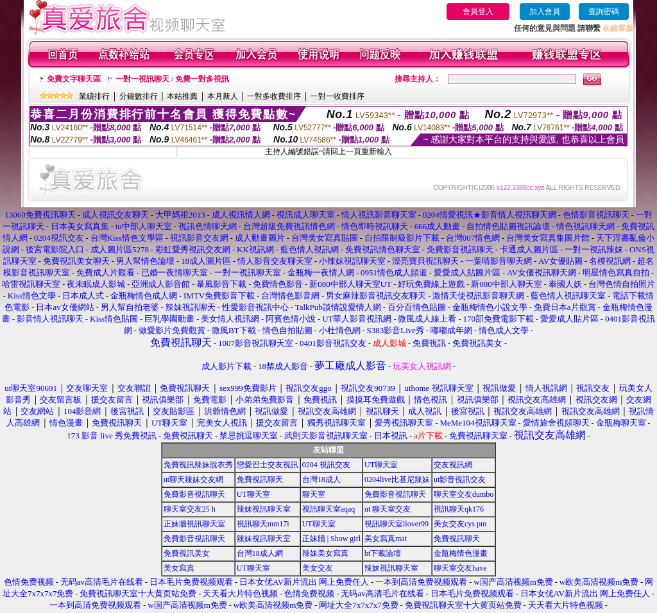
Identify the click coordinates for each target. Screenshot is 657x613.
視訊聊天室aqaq (328, 509)
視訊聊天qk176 (459, 509)
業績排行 (94, 96)
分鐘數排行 (138, 96)
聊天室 (313, 494)
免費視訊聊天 (260, 479)
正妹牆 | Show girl (331, 538)
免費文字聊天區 (74, 78)
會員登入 (478, 11)
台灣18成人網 (260, 553)
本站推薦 (182, 96)
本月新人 (222, 96)
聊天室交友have (460, 568)
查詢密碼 (603, 11)
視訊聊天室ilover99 (396, 523)
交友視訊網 (453, 464)
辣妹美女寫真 (325, 553)
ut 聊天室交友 (387, 509)
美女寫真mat (385, 538)
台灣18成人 (321, 479)
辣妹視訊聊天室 (264, 509)
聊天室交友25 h (190, 509)
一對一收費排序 (337, 96)
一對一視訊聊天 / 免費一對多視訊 (172, 78)
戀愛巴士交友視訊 (267, 464)
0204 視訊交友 (326, 464)
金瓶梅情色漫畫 (461, 553)
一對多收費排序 (274, 96)
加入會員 (544, 11)
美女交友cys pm (460, 523)
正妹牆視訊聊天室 (194, 523)
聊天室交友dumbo (463, 494)
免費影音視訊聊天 (194, 494)
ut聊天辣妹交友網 (193, 479)
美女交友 (317, 568)
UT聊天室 (381, 464)
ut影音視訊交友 (460, 479)
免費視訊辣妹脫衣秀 (198, 464)
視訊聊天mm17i (263, 523)
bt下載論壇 (382, 553)
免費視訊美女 (187, 553)
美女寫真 (179, 568)
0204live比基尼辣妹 (397, 479)
